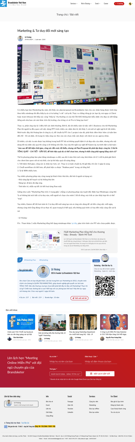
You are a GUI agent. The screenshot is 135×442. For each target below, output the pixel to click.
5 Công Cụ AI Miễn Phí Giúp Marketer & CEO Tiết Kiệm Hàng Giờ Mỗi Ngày (113, 333)
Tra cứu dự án (115, 412)
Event (97, 3)
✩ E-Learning (119, 3)
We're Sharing (86, 3)
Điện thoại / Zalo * (91, 356)
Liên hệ (48, 409)
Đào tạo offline (94, 409)
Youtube (70, 409)
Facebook (96, 261)
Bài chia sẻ (49, 401)
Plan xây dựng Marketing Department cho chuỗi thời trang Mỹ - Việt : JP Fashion (82, 333)
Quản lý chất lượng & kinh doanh (23, 405)
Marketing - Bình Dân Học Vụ (103, 265)
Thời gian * (53, 369)
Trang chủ (62, 14)
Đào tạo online (94, 412)
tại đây (74, 223)
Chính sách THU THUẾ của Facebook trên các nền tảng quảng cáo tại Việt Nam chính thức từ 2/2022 (20, 333)
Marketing (92, 405)
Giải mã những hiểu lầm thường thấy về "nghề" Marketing (51, 334)
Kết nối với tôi (79, 298)
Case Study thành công (118, 409)
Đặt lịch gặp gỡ (100, 374)
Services (73, 3)
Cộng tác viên (93, 401)
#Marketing (43, 260)
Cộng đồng (49, 416)
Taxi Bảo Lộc (25, 423)
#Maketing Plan (30, 260)
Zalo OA (70, 405)
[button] (66, 374)
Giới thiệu (49, 412)
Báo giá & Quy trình (117, 401)
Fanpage (70, 401)
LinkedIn (70, 412)
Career (106, 3)
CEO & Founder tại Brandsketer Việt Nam (65, 273)
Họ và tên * (53, 356)
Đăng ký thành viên (117, 405)
